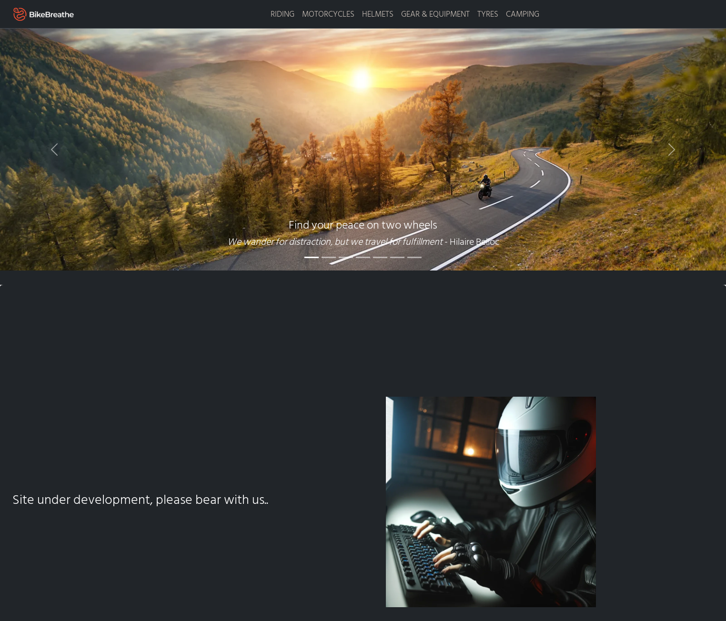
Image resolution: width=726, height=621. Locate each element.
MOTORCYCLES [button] (328, 14)
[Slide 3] (346, 257)
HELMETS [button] (377, 14)
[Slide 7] (414, 257)
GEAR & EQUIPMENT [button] (435, 14)
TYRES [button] (487, 14)
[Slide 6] (397, 257)
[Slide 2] (329, 257)
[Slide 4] (363, 257)
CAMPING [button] (522, 14)
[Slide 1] (311, 257)
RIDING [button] (282, 14)
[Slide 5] (380, 257)
